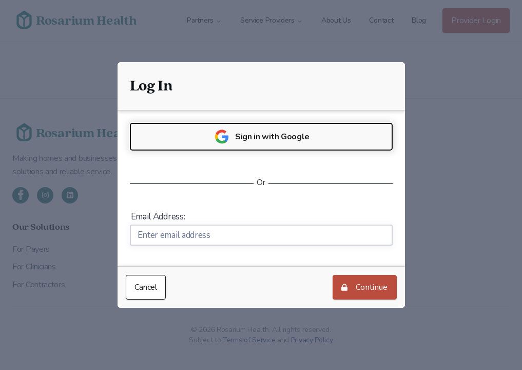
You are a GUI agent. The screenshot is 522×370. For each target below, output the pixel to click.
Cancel (145, 287)
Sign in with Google (261, 136)
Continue (364, 290)
